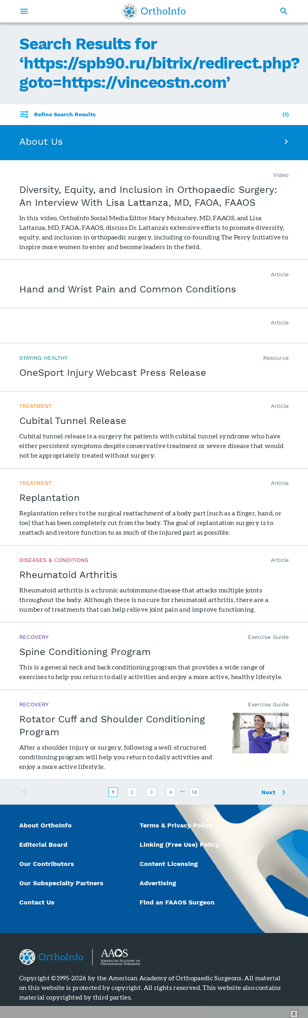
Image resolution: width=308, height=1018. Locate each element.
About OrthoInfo (45, 825)
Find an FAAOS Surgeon (178, 902)
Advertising (158, 883)
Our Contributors (47, 864)
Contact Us (37, 902)
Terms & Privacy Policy (176, 825)
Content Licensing (169, 864)
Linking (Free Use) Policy (179, 844)
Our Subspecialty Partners (61, 883)
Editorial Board (43, 844)
